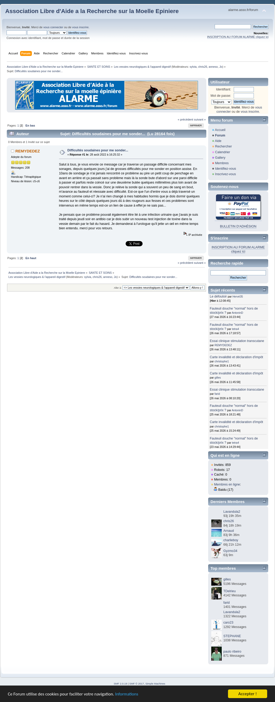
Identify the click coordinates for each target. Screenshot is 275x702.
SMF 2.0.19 (120, 683)
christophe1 (222, 361)
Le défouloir (218, 296)
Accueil (220, 130)
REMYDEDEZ (27, 151)
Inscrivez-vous (225, 174)
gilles (218, 377)
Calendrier (222, 152)
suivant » (200, 119)
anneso (213, 66)
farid (217, 393)
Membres (222, 163)
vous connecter (53, 27)
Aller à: (118, 287)
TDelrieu (229, 591)
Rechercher (223, 146)
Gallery (220, 157)
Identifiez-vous (225, 168)
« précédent (185, 119)
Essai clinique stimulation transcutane (237, 341)
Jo (220, 66)
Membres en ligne (227, 484)
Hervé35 (237, 296)
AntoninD (237, 312)
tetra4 (235, 328)
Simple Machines (155, 683)
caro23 (228, 622)
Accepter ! (247, 694)
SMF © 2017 (136, 683)
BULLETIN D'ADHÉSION (238, 226)
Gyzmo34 (230, 551)
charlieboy (230, 540)
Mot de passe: (220, 96)
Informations (126, 694)
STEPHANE (232, 636)
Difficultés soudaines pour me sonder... (97, 150)
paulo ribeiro (232, 651)
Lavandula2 (231, 511)
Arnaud (228, 531)
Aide (218, 141)
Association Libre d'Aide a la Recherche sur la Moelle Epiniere (92, 11)
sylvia (193, 66)
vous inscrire (80, 27)
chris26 (202, 66)
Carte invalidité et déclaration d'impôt (236, 357)
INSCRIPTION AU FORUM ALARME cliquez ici (237, 36)
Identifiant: (223, 89)
